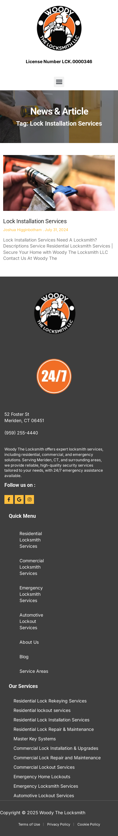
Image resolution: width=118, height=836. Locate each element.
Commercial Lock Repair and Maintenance (57, 757)
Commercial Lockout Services (44, 767)
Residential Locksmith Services (31, 540)
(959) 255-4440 (21, 432)
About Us (29, 642)
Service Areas (34, 671)
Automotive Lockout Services (31, 621)
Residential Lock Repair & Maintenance (54, 729)
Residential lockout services (42, 710)
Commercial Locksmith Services (32, 567)
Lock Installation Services (35, 221)
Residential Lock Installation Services (51, 719)
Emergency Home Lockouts (42, 776)
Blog (24, 656)
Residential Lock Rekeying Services (50, 700)
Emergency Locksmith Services (31, 594)
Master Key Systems (35, 738)
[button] (59, 82)
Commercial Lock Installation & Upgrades (56, 748)
